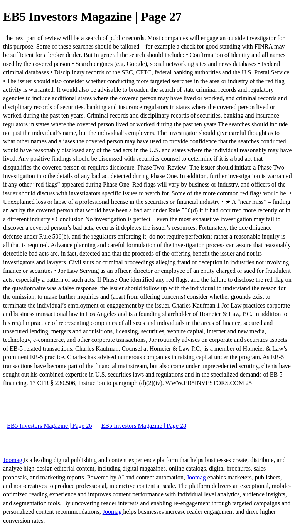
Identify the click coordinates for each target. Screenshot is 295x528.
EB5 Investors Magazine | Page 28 (143, 425)
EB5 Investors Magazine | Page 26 (49, 425)
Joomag (13, 460)
